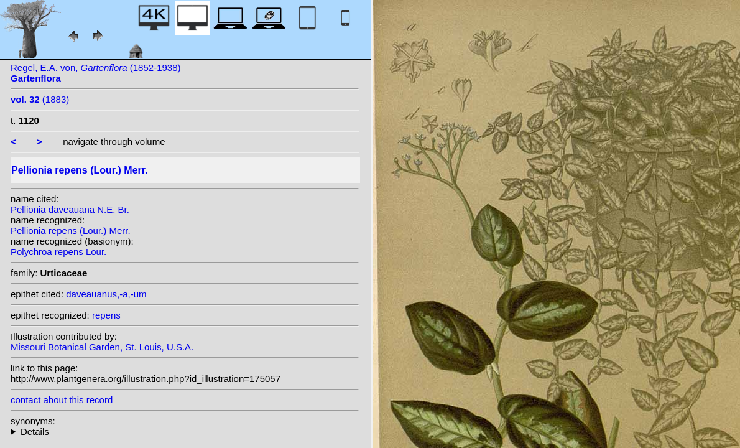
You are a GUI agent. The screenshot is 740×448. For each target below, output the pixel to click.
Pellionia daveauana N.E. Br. (70, 209)
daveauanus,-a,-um (106, 294)
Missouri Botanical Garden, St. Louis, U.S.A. (102, 347)
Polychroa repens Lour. (58, 251)
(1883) (40, 99)
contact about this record (62, 399)
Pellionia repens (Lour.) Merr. (71, 230)
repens (106, 315)
